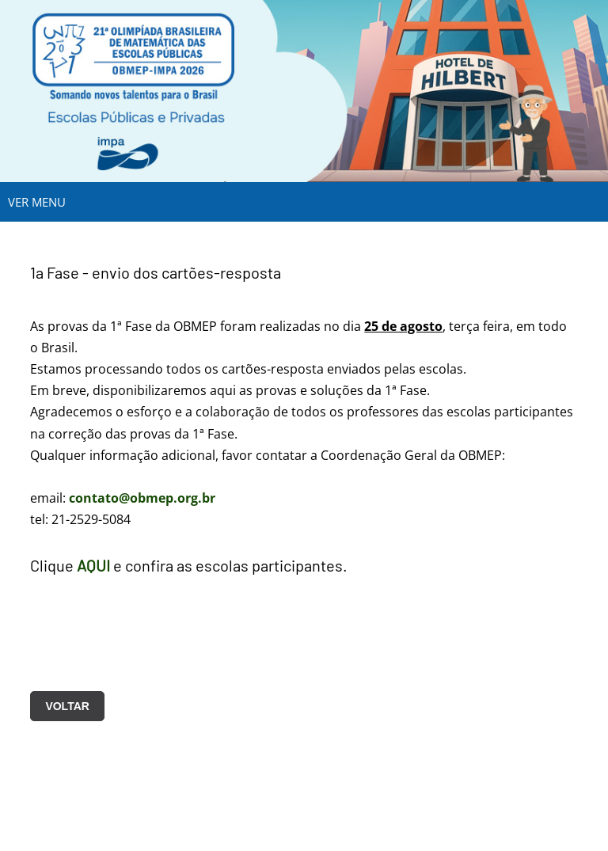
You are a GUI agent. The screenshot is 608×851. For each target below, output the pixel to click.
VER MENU (37, 202)
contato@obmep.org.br (142, 498)
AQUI (93, 565)
